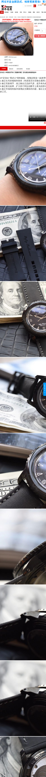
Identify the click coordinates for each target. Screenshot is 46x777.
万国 (21, 12)
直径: (6, 62)
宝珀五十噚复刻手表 (7, 72)
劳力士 (24, 12)
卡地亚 (11, 12)
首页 (2, 12)
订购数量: (37, 30)
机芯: (6, 65)
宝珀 (15, 17)
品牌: (6, 57)
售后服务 (28, 68)
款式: (6, 60)
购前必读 (11, 68)
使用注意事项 (20, 68)
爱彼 (34, 12)
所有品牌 (6, 12)
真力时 (38, 12)
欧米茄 (16, 12)
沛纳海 (29, 12)
